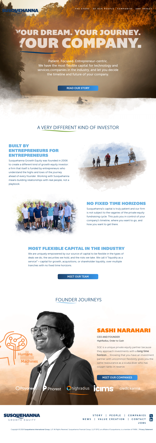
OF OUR (103, 9)
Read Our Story (78, 88)
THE (82, 9)
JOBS (142, 423)
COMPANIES (137, 415)
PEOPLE (115, 415)
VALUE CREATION (111, 419)
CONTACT (139, 419)
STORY (98, 415)
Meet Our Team (78, 276)
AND (144, 9)
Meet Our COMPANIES (117, 377)
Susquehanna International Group (37, 429)
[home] (23, 12)
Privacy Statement (146, 429)
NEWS (87, 419)
